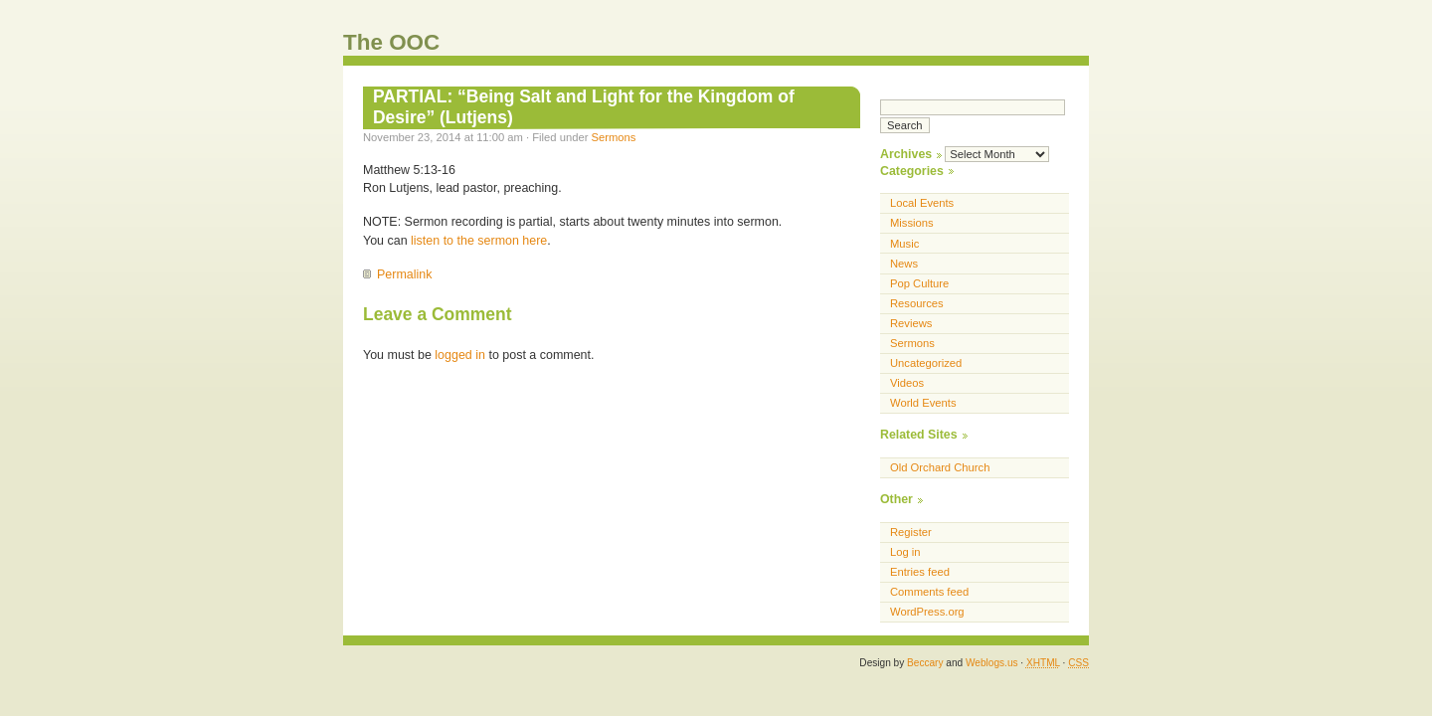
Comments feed (929, 592)
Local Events (922, 203)
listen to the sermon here (479, 241)
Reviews (911, 323)
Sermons (614, 137)
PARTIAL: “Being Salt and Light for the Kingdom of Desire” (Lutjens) (584, 107)
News (904, 263)
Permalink (404, 274)
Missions (912, 223)
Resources (917, 303)
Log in (905, 552)
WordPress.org (927, 612)
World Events (923, 403)
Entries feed (920, 572)
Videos (907, 383)
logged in (460, 355)
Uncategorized (926, 363)
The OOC (391, 42)
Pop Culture (919, 283)
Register (911, 532)
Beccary (925, 662)
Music (904, 244)
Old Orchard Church (939, 467)
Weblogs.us (992, 662)
